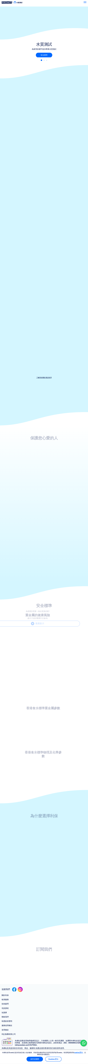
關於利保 (5, 995)
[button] (41, 60)
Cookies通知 (53, 1059)
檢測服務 (5, 999)
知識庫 (4, 1012)
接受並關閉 (34, 1059)
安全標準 (44, 55)
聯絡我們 (5, 1017)
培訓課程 (5, 1008)
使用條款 (5, 1030)
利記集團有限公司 (9, 1034)
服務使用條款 (7, 1025)
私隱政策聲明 (7, 1021)
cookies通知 (78, 1052)
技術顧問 (5, 1004)
